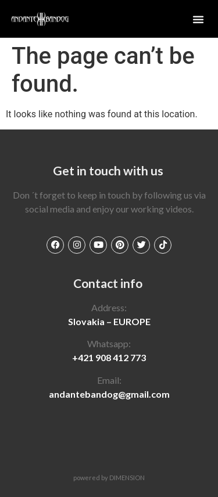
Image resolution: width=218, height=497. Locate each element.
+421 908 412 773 (109, 357)
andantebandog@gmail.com (109, 393)
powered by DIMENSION (109, 477)
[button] (198, 19)
